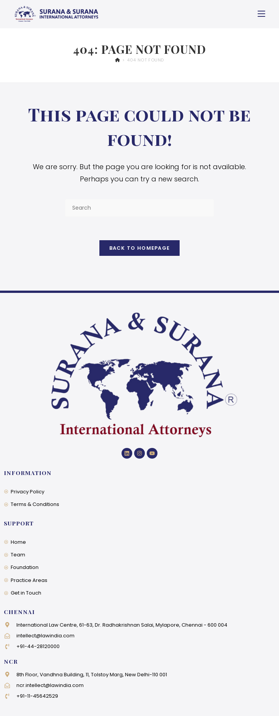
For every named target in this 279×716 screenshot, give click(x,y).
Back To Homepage (139, 248)
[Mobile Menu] (261, 14)
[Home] (117, 60)
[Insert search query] (139, 208)
